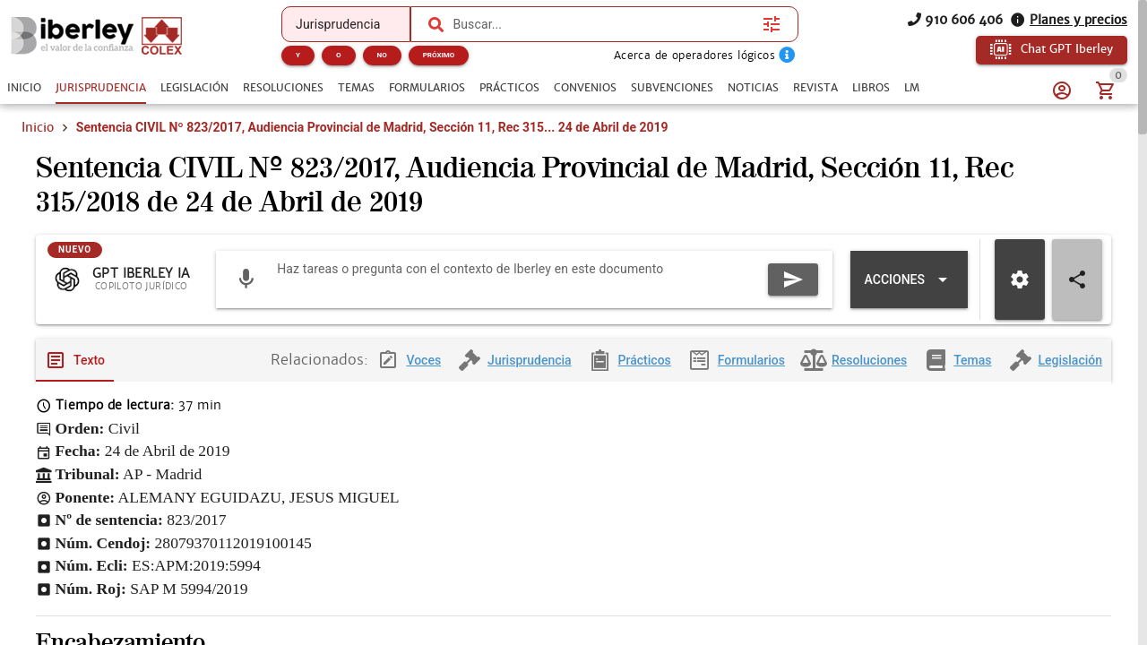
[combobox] (603, 24)
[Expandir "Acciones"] (909, 279)
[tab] (24, 88)
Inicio (38, 127)
